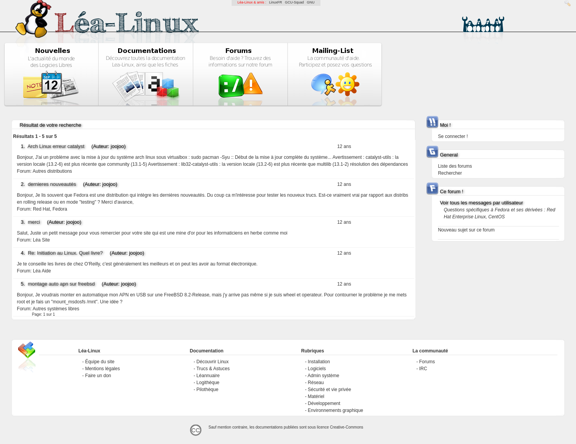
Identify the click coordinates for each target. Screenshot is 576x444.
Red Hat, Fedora (50, 209)
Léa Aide (42, 271)
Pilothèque (208, 389)
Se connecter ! (453, 136)
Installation (319, 361)
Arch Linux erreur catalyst (55, 146)
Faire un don (98, 375)
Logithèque (208, 382)
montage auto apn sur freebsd (61, 284)
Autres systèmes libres (56, 308)
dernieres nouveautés (52, 184)
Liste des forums (455, 166)
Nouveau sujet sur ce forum (466, 230)
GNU (311, 2)
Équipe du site (99, 361)
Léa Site (41, 240)
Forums (427, 361)
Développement (324, 403)
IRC (423, 368)
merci (34, 222)
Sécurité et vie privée (329, 389)
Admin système (323, 375)
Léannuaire (208, 375)
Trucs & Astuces (213, 368)
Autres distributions (52, 171)
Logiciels (317, 368)
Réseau (316, 382)
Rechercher (450, 173)
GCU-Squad (294, 2)
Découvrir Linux (213, 361)
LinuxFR (275, 2)
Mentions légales (102, 368)
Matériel (316, 396)
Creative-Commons (346, 427)
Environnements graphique (335, 410)
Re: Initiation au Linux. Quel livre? (65, 253)
